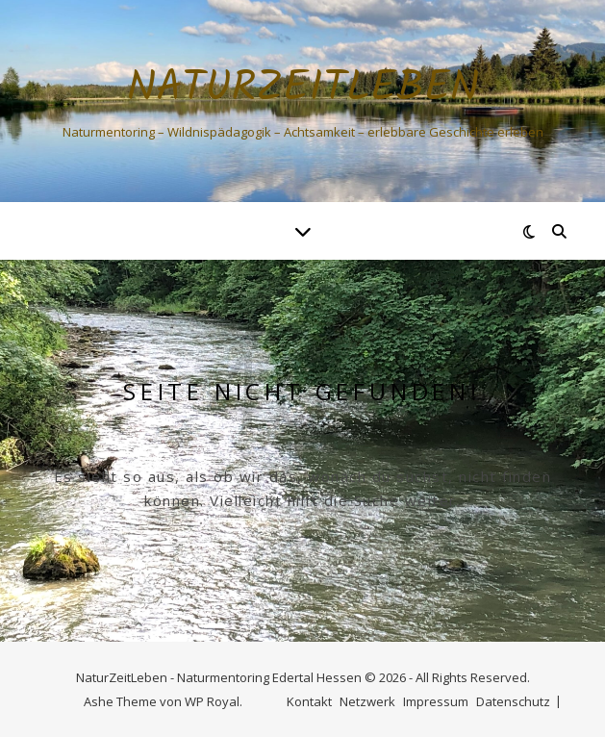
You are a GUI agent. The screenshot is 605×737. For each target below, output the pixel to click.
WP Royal (212, 701)
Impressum (435, 701)
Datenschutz (513, 701)
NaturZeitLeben (303, 89)
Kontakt (309, 701)
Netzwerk (367, 701)
